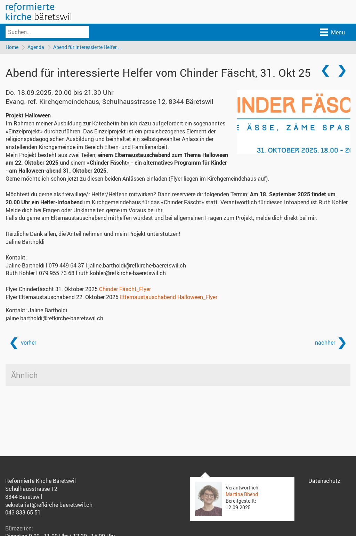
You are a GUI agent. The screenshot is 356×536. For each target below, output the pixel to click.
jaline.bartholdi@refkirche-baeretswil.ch (54, 318)
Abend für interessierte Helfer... (87, 47)
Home (12, 47)
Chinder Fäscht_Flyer (125, 289)
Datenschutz (324, 481)
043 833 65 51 (23, 512)
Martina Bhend (242, 494)
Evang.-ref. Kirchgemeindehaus (109, 101)
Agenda (35, 47)
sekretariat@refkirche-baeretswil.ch (48, 505)
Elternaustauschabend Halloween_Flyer (168, 297)
